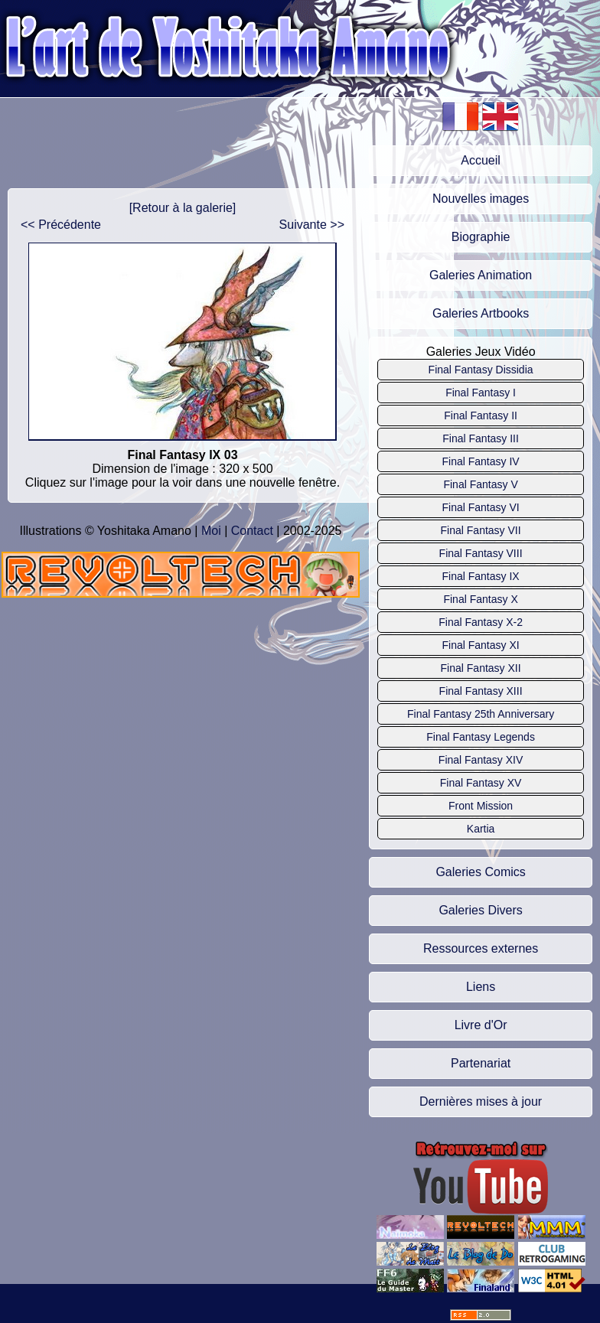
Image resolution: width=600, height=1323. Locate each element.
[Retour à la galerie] (182, 207)
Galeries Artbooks (480, 313)
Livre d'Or (481, 1024)
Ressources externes (480, 948)
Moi (211, 530)
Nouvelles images (480, 198)
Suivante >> (311, 224)
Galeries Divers (480, 910)
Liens (480, 986)
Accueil (481, 160)
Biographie (481, 236)
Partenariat (480, 1063)
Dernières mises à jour (480, 1101)
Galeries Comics (480, 871)
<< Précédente (61, 224)
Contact (252, 530)
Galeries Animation (480, 275)
